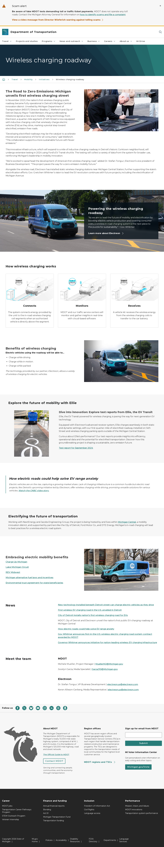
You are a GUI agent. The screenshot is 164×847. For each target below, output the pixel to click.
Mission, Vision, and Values (137, 806)
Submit (143, 743)
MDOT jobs (7, 806)
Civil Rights (89, 809)
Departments (110, 840)
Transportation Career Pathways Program (16, 810)
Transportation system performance (141, 813)
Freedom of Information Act (97, 806)
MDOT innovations (133, 809)
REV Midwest (13, 572)
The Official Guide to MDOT (56, 754)
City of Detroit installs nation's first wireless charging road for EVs (93, 615)
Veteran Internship (10, 819)
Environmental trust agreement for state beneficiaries (34, 583)
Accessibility (61, 840)
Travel (7, 41)
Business (93, 41)
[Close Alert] (160, 5)
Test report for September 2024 (76, 448)
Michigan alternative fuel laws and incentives (29, 577)
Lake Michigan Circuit (17, 567)
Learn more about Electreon (106, 233)
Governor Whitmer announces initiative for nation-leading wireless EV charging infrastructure (107, 642)
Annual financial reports (53, 806)
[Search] (160, 32)
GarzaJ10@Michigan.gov (105, 669)
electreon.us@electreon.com (122, 684)
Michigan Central (127, 522)
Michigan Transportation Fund (56, 817)
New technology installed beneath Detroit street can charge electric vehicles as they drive (106, 605)
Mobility (28, 79)
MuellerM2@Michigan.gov (109, 664)
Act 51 (46, 813)
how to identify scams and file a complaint (103, 14)
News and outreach (71, 41)
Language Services (124, 840)
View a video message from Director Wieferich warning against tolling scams (58, 20)
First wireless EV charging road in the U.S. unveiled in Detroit (90, 610)
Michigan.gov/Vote (138, 767)
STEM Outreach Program (13, 816)
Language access (92, 813)
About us (126, 41)
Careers (109, 41)
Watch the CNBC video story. (33, 490)
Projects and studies (27, 41)
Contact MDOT (54, 761)
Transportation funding (53, 820)
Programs (48, 41)
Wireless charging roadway (70, 79)
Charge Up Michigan (16, 562)
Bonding (47, 809)
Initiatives (44, 79)
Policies (49, 840)
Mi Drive (140, 41)
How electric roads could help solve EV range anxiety (86, 629)
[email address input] (143, 735)
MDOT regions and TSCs (100, 762)
